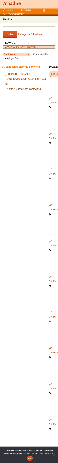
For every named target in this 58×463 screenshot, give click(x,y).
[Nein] (54, 454)
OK (29, 458)
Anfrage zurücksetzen (30, 34)
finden (10, 34)
